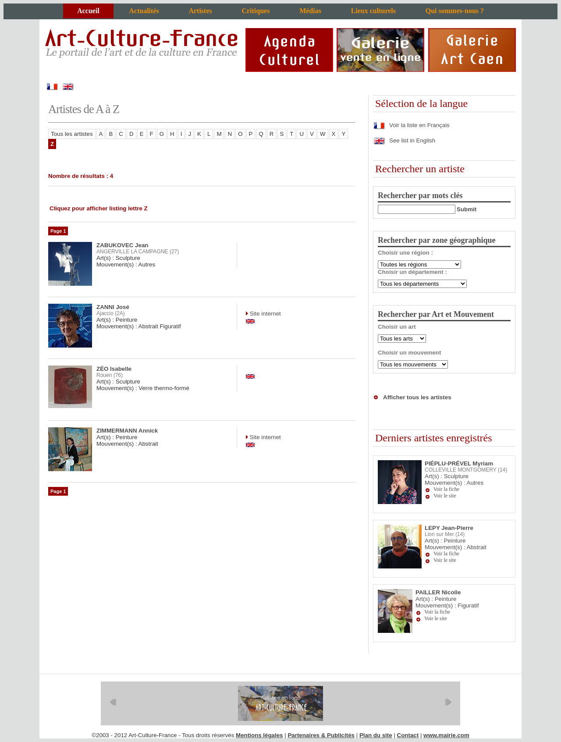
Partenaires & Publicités (321, 735)
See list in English (404, 140)
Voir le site (444, 496)
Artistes (200, 10)
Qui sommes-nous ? (455, 10)
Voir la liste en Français (411, 125)
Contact (408, 735)
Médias (310, 10)
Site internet (264, 313)
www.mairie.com (446, 735)
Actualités (144, 10)
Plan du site (375, 735)
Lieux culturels (373, 10)
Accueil (88, 10)
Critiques (255, 10)
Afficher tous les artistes (417, 397)
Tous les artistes (72, 134)
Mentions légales (259, 735)
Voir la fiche (446, 489)
